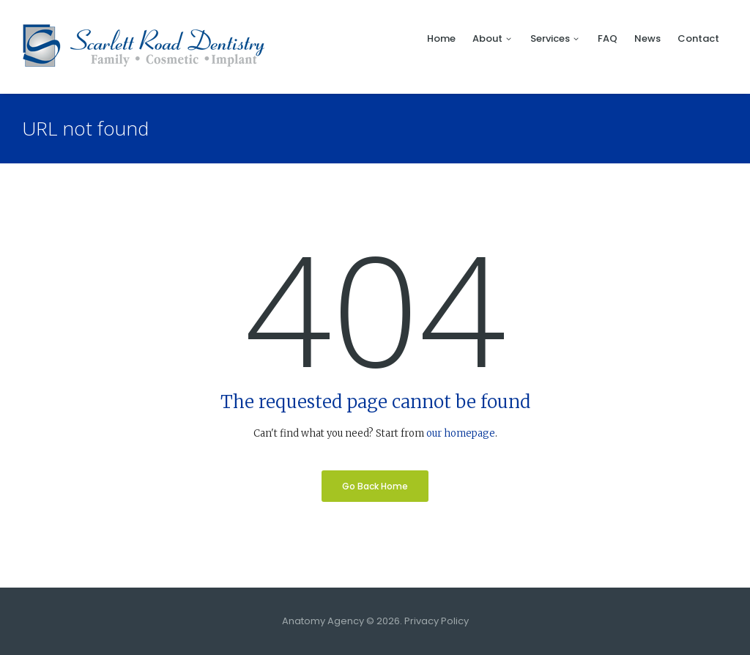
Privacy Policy (436, 621)
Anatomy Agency (323, 621)
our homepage (460, 433)
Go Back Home (375, 486)
